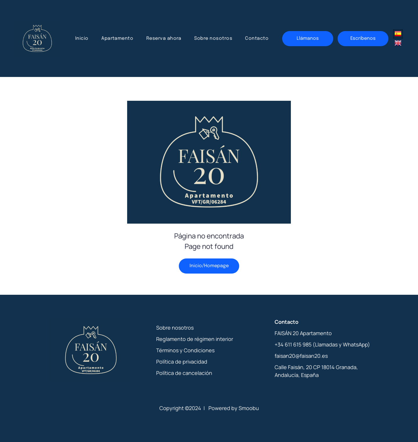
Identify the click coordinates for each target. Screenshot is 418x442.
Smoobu (249, 408)
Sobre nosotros (175, 327)
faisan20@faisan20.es (301, 355)
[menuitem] (82, 38)
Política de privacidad (181, 361)
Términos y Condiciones (185, 350)
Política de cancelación (184, 372)
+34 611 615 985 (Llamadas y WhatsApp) (322, 344)
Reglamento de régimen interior (194, 338)
